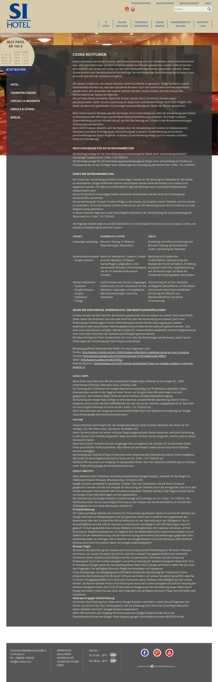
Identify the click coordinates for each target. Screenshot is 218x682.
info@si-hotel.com (20, 661)
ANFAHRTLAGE (203, 24)
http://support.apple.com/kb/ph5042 (101, 359)
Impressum (64, 650)
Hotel (14, 84)
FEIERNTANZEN (159, 24)
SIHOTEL (106, 24)
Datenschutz (65, 658)
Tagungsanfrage (140, 3)
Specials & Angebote (25, 101)
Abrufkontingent (189, 3)
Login (208, 3)
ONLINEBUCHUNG (122, 24)
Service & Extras (22, 109)
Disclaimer (64, 654)
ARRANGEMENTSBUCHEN (181, 24)
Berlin (15, 117)
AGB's (60, 665)
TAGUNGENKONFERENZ (141, 24)
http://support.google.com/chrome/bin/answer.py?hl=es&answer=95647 (124, 356)
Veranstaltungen (23, 93)
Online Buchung (165, 3)
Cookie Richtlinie (68, 661)
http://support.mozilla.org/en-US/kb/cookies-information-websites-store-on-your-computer (135, 352)
